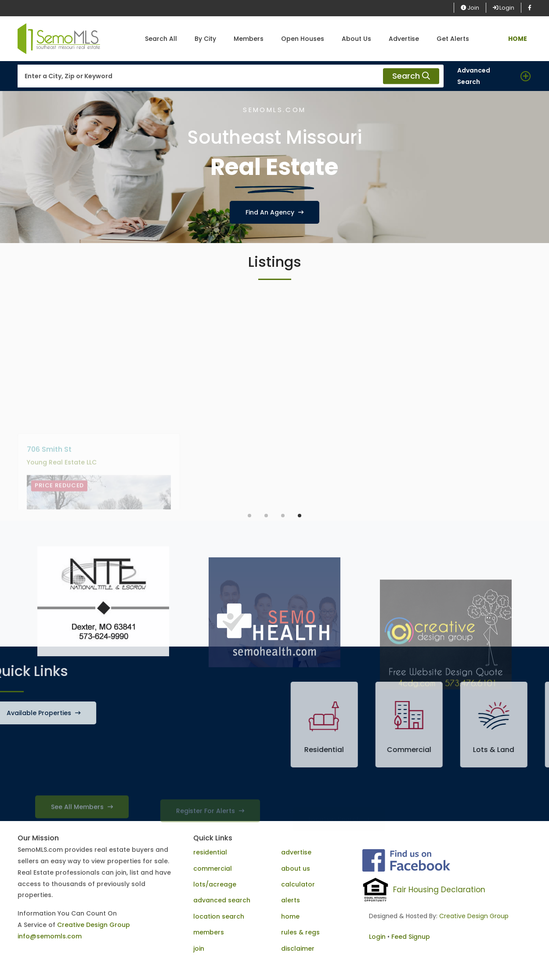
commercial (212, 868)
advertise (296, 852)
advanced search (221, 900)
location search (218, 916)
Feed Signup (410, 936)
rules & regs (300, 932)
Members (249, 38)
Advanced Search (473, 76)
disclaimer (297, 948)
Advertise (404, 38)
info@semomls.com (50, 936)
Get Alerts (453, 38)
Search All (161, 38)
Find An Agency (274, 212)
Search (411, 76)
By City (205, 38)
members (208, 932)
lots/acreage (214, 884)
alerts (290, 900)
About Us (356, 38)
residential (210, 852)
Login (503, 7)
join (198, 948)
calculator (298, 884)
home (290, 916)
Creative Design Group (93, 924)
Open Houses (302, 38)
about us (295, 868)
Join (470, 7)
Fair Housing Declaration (439, 889)
